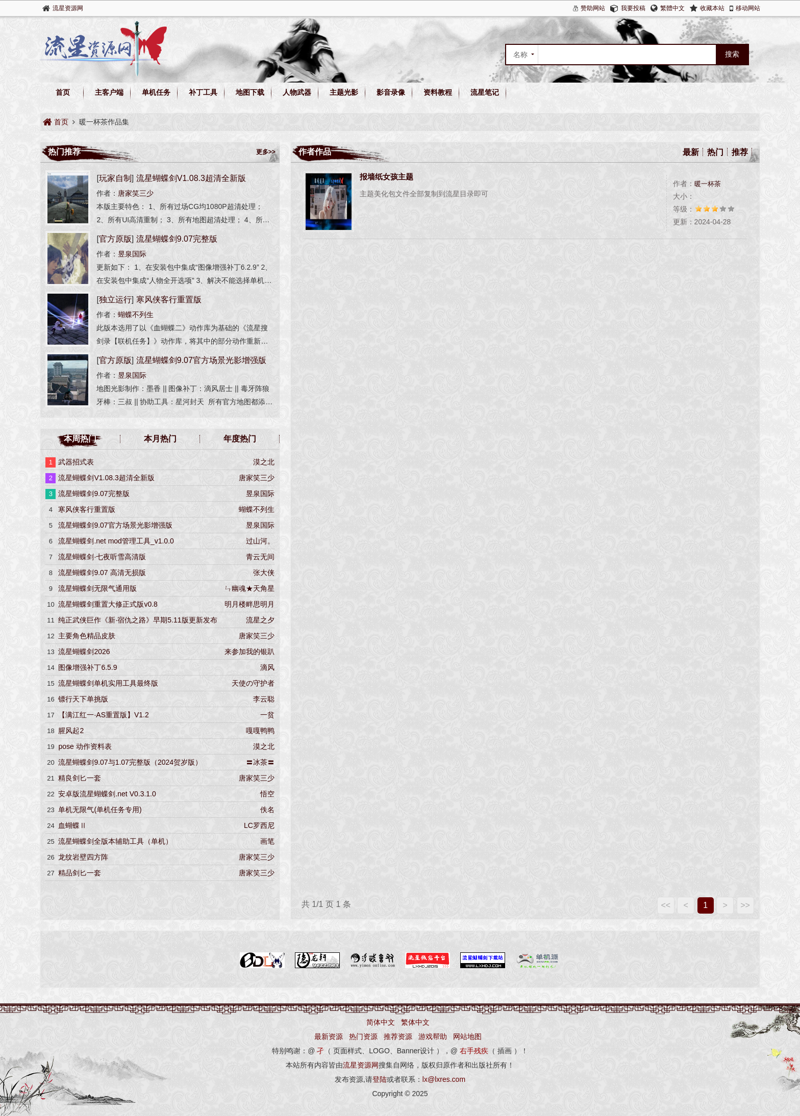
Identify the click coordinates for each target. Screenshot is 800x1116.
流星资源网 (68, 8)
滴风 (267, 667)
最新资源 (328, 1036)
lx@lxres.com (443, 1079)
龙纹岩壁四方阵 (83, 857)
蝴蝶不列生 (136, 314)
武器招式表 (76, 462)
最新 (691, 152)
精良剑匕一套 (79, 778)
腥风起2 (71, 730)
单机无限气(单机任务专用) (99, 810)
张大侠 (263, 572)
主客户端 (109, 92)
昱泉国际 (132, 254)
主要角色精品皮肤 (86, 636)
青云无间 (260, 557)
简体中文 (380, 1022)
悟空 (267, 794)
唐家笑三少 (136, 193)
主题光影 (344, 92)
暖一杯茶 (707, 184)
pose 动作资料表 (84, 746)
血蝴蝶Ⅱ (72, 825)
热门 (715, 152)
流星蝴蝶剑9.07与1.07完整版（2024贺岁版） (130, 762)
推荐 (740, 152)
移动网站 (748, 8)
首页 (63, 92)
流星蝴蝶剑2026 (84, 651)
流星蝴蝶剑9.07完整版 (176, 239)
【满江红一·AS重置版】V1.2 (103, 715)
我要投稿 (633, 8)
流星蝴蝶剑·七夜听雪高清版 (102, 557)
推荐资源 (398, 1036)
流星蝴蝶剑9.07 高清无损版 (101, 572)
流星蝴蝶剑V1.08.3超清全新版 (191, 178)
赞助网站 (593, 8)
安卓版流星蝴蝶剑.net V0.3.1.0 (107, 794)
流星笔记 (484, 92)
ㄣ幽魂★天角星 (249, 588)
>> (745, 905)
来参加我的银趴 (249, 651)
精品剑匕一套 (79, 873)
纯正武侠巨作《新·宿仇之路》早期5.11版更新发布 (137, 620)
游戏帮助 (432, 1036)
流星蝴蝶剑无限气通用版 (97, 588)
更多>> (266, 151)
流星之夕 (260, 620)
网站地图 (467, 1036)
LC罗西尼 (259, 825)
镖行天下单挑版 (83, 699)
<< (665, 905)
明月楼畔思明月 (249, 604)
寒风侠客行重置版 (169, 299)
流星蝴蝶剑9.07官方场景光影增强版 (201, 360)
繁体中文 (415, 1022)
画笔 (267, 841)
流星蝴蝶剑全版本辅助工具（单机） (115, 841)
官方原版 (115, 239)
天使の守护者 (253, 683)
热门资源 (363, 1036)
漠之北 (263, 462)
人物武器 (297, 92)
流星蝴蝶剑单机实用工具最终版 (108, 683)
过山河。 (260, 541)
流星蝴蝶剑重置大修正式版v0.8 (107, 604)
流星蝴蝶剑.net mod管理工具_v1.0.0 (115, 541)
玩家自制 (115, 178)
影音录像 (391, 92)
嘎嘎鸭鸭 (260, 730)
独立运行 (115, 299)
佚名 (267, 810)
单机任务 (156, 92)
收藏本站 (712, 8)
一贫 (267, 715)
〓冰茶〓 (260, 762)
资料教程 (437, 92)
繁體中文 (672, 8)
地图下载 (250, 92)
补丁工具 (203, 92)
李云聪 (263, 699)
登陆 (379, 1079)
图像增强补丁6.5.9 (87, 667)
